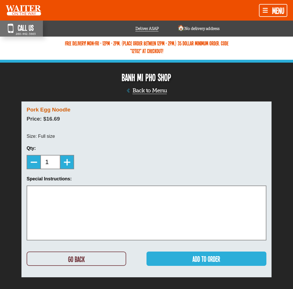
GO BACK (76, 259)
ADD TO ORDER (206, 259)
